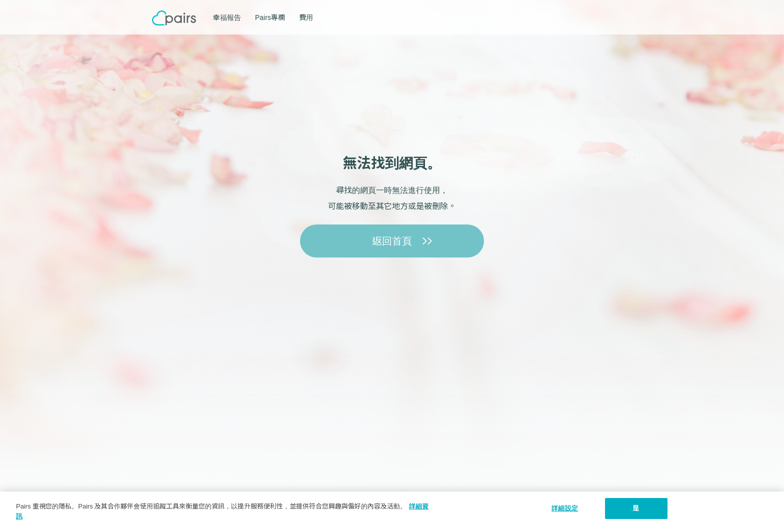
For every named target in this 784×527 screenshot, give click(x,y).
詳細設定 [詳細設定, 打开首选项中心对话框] (565, 508)
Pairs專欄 (270, 18)
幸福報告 (227, 18)
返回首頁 (392, 241)
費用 (306, 18)
